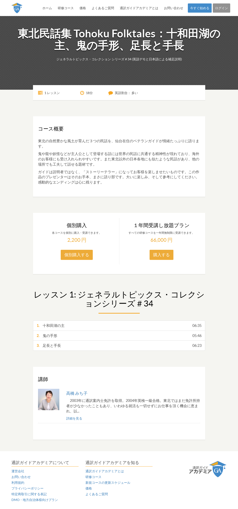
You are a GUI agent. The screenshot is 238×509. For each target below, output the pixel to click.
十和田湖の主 (119, 325)
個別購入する (76, 254)
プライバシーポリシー (27, 488)
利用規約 (17, 482)
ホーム (47, 8)
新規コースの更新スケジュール (107, 482)
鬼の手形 (119, 335)
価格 (82, 8)
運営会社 (17, 471)
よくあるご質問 (103, 8)
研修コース (66, 8)
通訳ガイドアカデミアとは (139, 8)
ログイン (221, 8)
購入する (161, 254)
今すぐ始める (199, 8)
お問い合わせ (173, 8)
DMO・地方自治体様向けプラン (34, 500)
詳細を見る (74, 418)
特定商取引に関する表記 (29, 494)
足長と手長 (119, 345)
